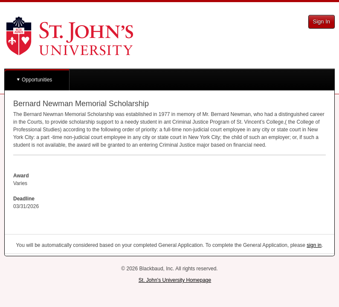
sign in (314, 245)
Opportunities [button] (37, 80)
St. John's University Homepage (175, 280)
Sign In (321, 21)
